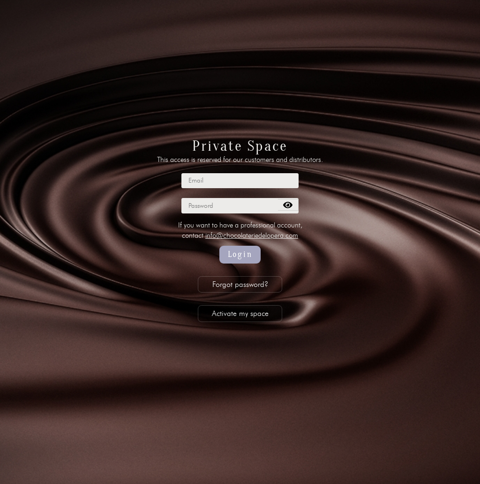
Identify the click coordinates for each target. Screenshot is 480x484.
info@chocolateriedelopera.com (251, 235)
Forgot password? (240, 284)
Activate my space (240, 313)
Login (240, 254)
